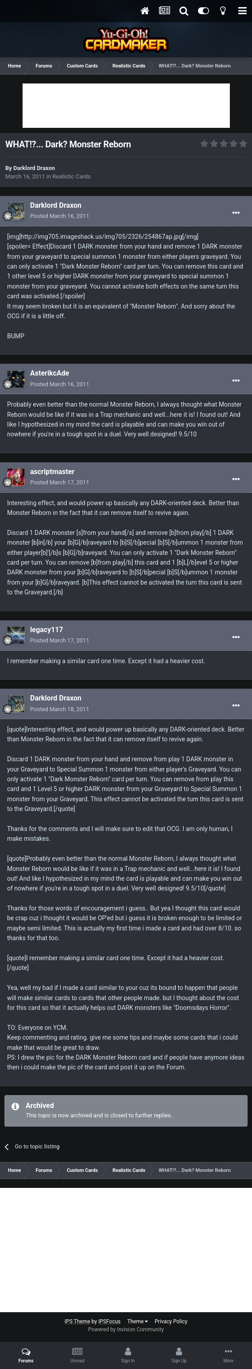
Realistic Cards (71, 176)
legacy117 (46, 629)
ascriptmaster (52, 471)
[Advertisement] (126, 105)
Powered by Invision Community (126, 1329)
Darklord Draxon (34, 168)
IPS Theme (77, 1321)
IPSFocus (109, 1321)
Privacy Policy (171, 1321)
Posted (59, 216)
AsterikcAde (49, 373)
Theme (137, 1321)
